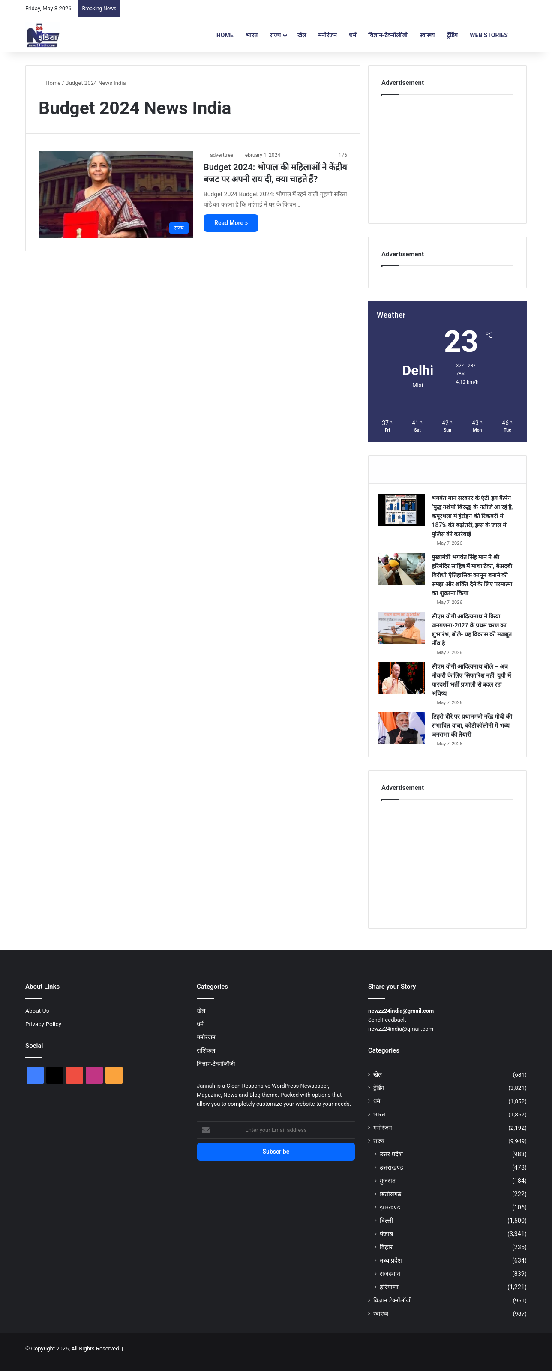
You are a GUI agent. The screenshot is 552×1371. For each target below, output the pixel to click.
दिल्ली (386, 1227)
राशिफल (206, 1057)
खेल (301, 35)
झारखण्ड (390, 1214)
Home (225, 35)
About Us (37, 1017)
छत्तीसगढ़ (390, 1200)
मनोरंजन (327, 35)
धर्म (352, 35)
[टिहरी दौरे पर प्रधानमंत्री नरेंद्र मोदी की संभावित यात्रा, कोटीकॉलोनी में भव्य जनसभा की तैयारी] (405, 732)
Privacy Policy (43, 1030)
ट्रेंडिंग (452, 35)
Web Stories (489, 35)
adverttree (221, 155)
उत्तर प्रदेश (391, 1161)
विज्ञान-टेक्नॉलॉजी (388, 35)
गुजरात (388, 1187)
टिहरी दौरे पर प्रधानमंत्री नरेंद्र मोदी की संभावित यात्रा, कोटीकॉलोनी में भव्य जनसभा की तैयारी (472, 729)
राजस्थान (390, 1280)
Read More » (231, 222)
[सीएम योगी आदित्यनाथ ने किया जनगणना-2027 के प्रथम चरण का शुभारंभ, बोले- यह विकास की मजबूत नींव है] (405, 631)
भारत (252, 35)
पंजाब (386, 1240)
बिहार (386, 1254)
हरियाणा (389, 1293)
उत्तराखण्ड (391, 1174)
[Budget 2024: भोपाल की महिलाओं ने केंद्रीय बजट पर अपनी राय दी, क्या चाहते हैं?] (116, 194)
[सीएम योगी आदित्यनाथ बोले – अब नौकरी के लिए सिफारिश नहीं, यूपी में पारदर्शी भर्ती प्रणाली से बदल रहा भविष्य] (405, 682)
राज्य (275, 35)
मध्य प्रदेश (391, 1267)
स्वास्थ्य (427, 35)
